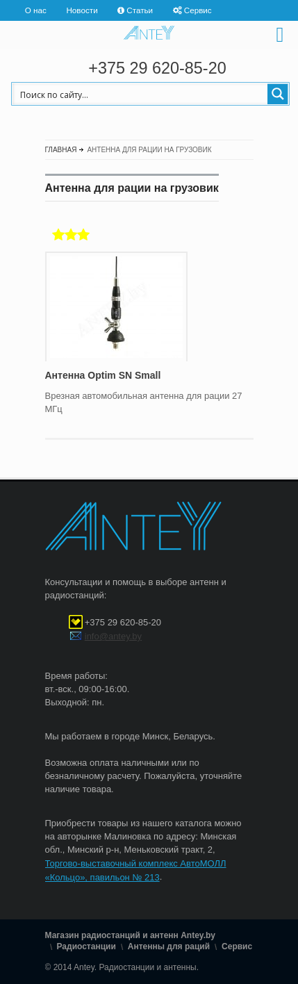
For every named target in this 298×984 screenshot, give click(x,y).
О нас (36, 10)
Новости (81, 10)
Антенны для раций (169, 946)
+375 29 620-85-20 (157, 68)
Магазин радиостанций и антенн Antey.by (130, 936)
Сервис (198, 10)
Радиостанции (86, 946)
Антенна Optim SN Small (103, 375)
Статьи (139, 10)
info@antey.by (113, 636)
